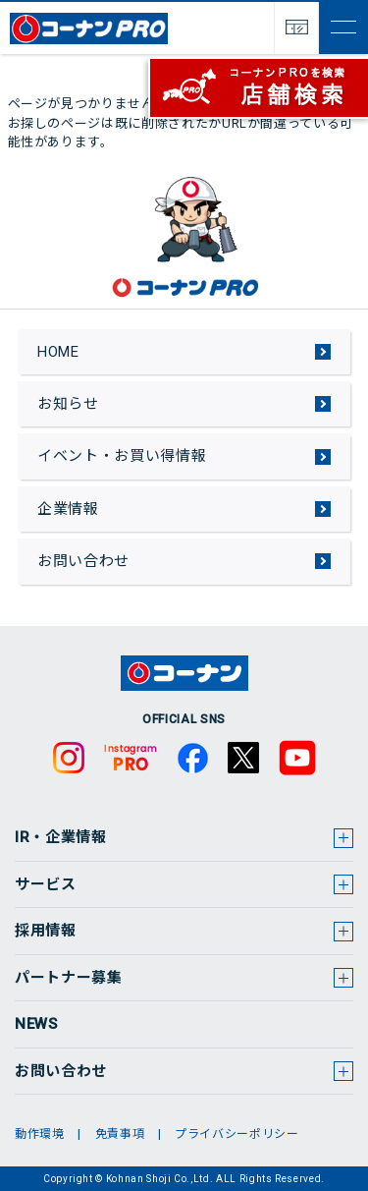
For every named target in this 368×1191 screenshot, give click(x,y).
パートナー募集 (69, 978)
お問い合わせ (83, 561)
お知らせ (68, 404)
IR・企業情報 (61, 837)
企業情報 (68, 509)
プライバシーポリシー (237, 1134)
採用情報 (46, 930)
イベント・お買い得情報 (121, 456)
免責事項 (120, 1134)
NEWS (36, 1024)
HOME (58, 352)
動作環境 (40, 1134)
